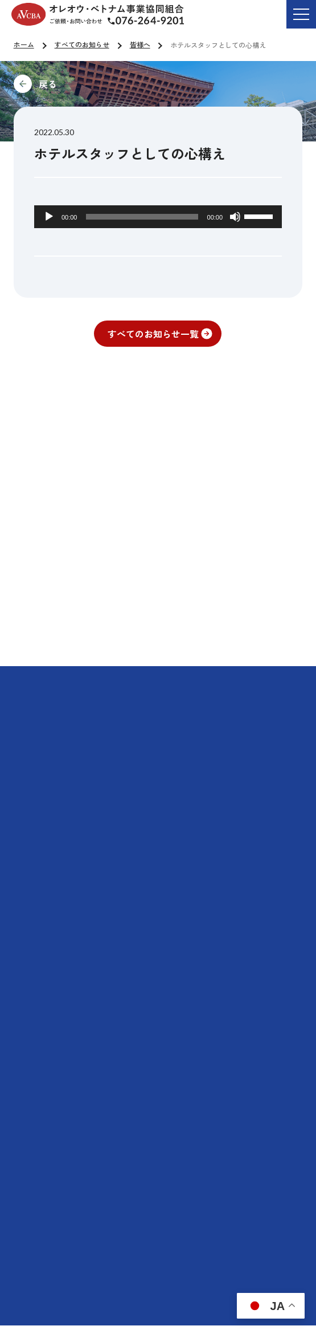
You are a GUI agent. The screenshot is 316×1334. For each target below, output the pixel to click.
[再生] (49, 216)
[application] (158, 216)
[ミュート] (235, 216)
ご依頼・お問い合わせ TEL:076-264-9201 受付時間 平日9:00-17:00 (154, 22)
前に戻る (124, 84)
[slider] (142, 217)
